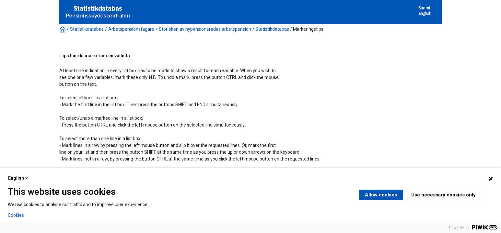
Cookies (16, 215)
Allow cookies (381, 195)
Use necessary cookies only (443, 195)
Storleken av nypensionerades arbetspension (205, 29)
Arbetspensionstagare (131, 29)
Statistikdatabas (87, 29)
